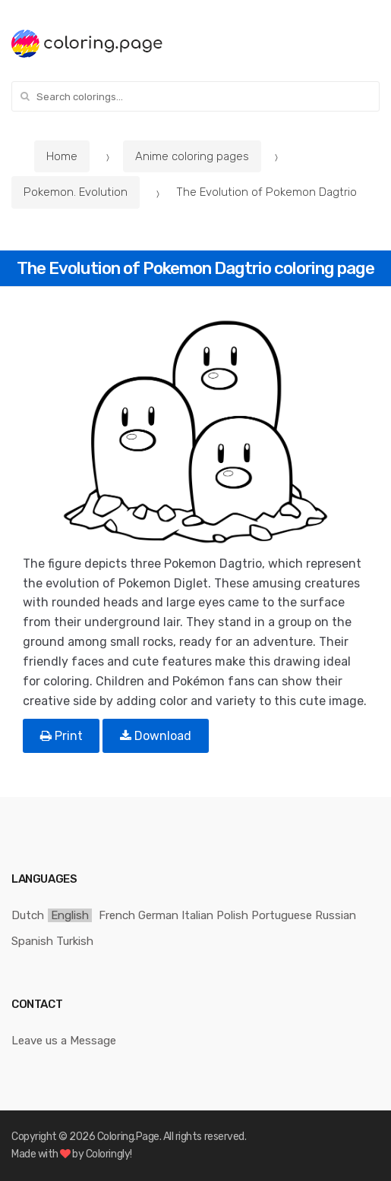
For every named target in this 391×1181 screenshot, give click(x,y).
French (117, 915)
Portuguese (281, 915)
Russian (335, 915)
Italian (197, 915)
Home (61, 156)
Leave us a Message (63, 1040)
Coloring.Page (128, 1136)
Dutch (27, 915)
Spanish (32, 941)
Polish (232, 915)
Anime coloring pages (192, 156)
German (158, 915)
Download (155, 736)
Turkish (74, 941)
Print (61, 736)
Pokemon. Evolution (76, 192)
